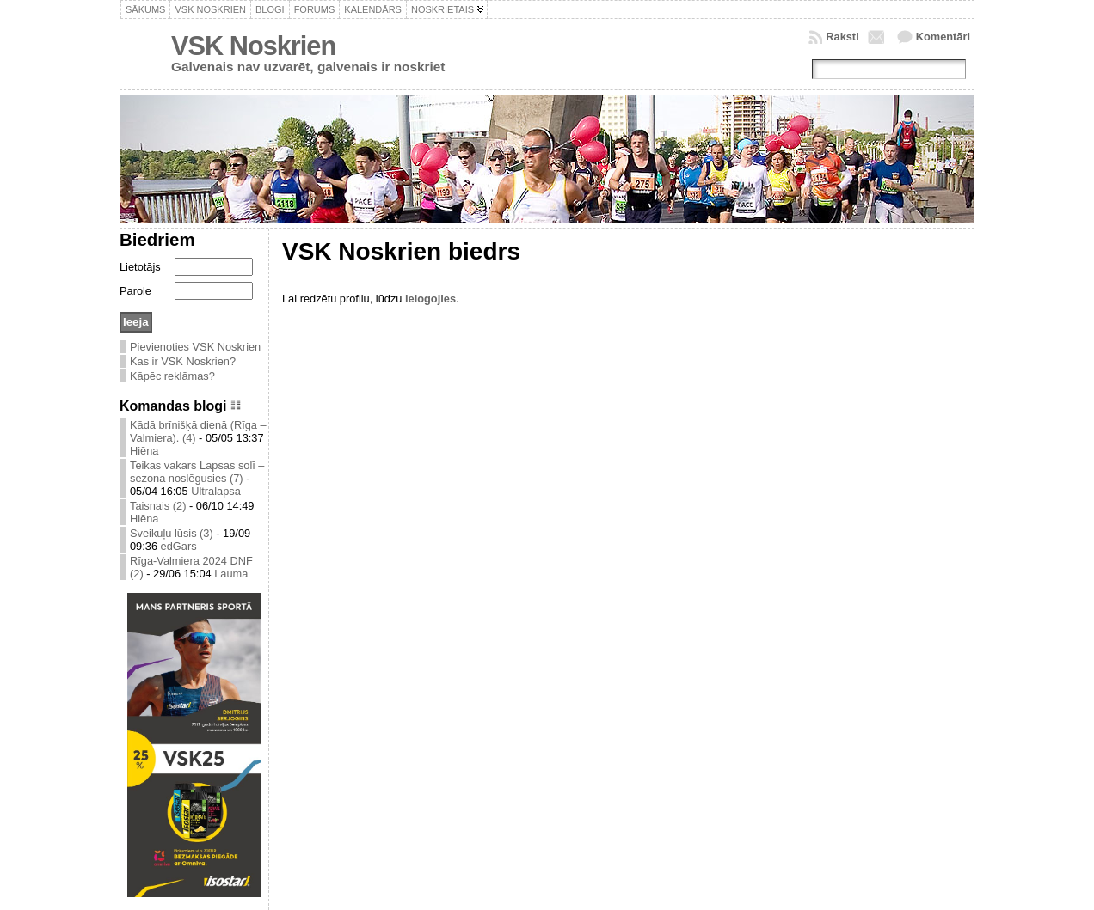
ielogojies (430, 298)
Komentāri (943, 36)
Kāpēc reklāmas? (172, 375)
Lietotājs (140, 266)
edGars (179, 546)
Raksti (842, 36)
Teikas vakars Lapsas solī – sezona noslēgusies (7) (197, 472)
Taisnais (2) (158, 505)
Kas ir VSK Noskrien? (183, 361)
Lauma (231, 573)
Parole (135, 290)
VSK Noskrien (253, 46)
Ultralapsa (216, 491)
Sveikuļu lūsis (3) (171, 533)
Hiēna (144, 450)
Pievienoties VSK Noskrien (195, 346)
